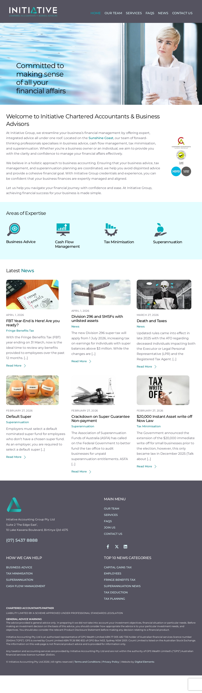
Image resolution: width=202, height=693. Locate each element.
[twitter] (117, 564)
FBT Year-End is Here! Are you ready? (33, 340)
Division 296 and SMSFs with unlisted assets (97, 336)
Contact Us (182, 13)
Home (96, 13)
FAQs (150, 13)
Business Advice (21, 259)
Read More (14, 383)
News (163, 13)
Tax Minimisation (119, 259)
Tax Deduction (116, 610)
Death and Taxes (152, 338)
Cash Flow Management (67, 261)
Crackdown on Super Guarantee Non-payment (100, 436)
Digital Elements (144, 679)
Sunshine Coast (101, 155)
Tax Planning (114, 616)
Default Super (18, 434)
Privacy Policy (111, 679)
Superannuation (167, 259)
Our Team (113, 13)
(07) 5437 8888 (22, 557)
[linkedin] (126, 564)
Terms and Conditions (87, 679)
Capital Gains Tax (118, 584)
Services (134, 13)
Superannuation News (122, 603)
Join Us (109, 545)
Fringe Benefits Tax (20, 348)
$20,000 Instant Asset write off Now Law (164, 436)
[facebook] (108, 564)
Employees (112, 591)
